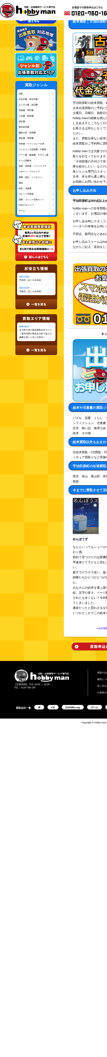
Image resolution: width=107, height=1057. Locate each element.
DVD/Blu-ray (73, 707)
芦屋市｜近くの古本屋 (30, 280)
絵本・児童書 (25, 188)
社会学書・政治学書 (28, 99)
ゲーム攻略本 (25, 160)
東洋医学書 (24, 127)
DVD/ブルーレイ (26, 205)
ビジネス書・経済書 (28, 105)
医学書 (22, 121)
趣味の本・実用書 (27, 132)
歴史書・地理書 (26, 138)
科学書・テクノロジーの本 (31, 144)
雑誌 (21, 183)
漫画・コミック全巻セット (31, 199)
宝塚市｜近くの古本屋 (30, 291)
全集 (21, 93)
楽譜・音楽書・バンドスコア (32, 166)
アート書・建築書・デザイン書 (33, 155)
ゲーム (22, 210)
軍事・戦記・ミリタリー (30, 177)
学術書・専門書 (26, 110)
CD (53, 707)
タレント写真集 (26, 194)
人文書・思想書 (26, 116)
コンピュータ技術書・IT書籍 (32, 149)
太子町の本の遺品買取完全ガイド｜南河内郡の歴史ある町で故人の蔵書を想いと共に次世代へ (35, 333)
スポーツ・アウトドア (29, 171)
